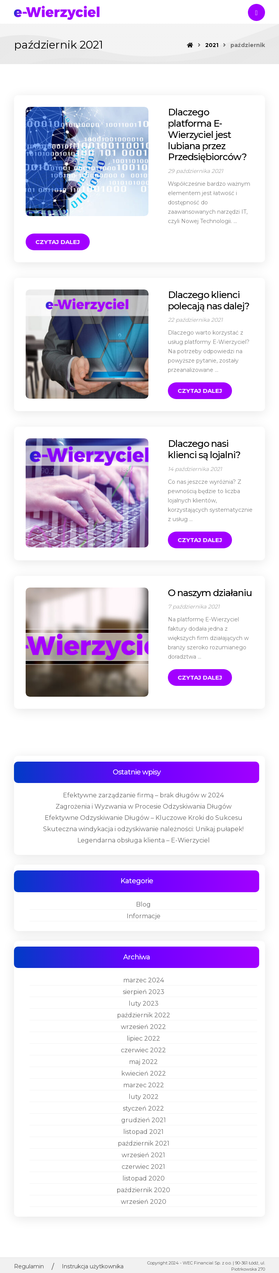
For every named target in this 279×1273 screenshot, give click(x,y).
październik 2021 (143, 1119)
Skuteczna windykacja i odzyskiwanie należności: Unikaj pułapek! (143, 805)
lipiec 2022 (143, 1014)
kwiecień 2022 (143, 1049)
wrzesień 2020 (143, 1177)
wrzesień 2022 (143, 1002)
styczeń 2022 (143, 1084)
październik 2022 (143, 991)
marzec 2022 (143, 1061)
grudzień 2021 (143, 1096)
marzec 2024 (143, 956)
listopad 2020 (143, 1154)
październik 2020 (143, 1166)
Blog (143, 880)
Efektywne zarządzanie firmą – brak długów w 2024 (143, 771)
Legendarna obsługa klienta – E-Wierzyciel (143, 816)
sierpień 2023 (143, 967)
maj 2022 (143, 1037)
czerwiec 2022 (143, 1026)
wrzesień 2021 (143, 1131)
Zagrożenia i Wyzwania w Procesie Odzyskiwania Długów (144, 782)
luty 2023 (144, 979)
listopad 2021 (143, 1107)
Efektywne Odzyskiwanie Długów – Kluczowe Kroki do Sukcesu (143, 794)
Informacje (143, 892)
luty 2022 (144, 1072)
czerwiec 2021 (143, 1142)
